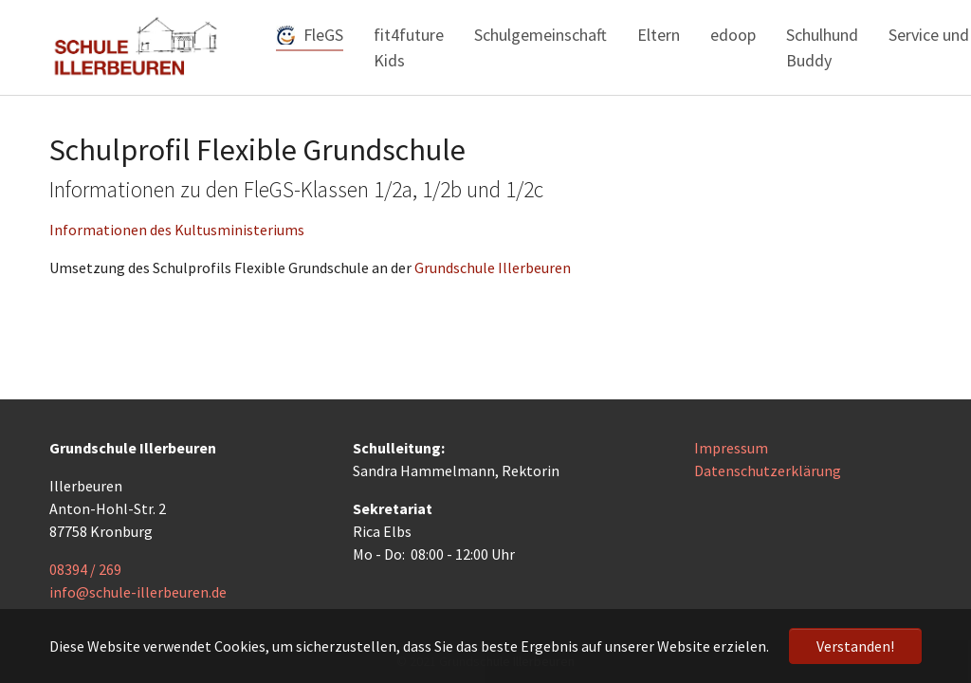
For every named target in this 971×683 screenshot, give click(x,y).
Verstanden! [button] (855, 646)
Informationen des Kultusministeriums (176, 229)
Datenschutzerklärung (767, 470)
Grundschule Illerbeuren (492, 267)
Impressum (731, 447)
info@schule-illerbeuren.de (138, 591)
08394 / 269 (85, 569)
